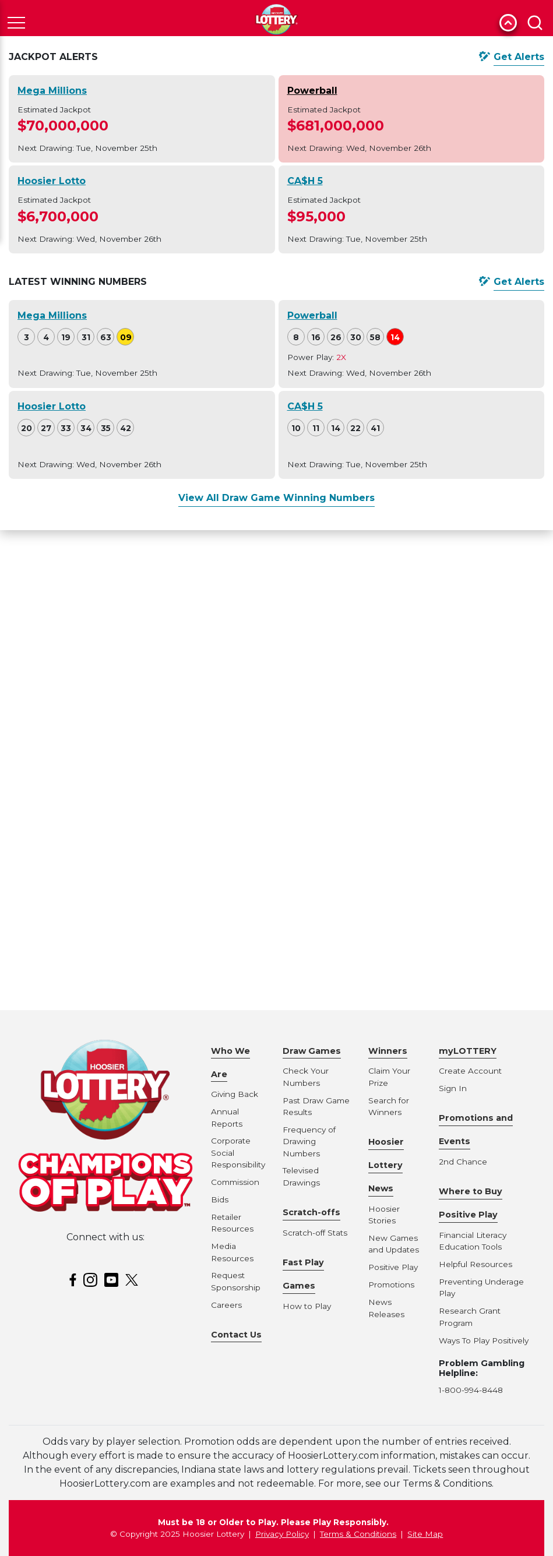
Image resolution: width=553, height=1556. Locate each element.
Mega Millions (52, 90)
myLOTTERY (467, 1051)
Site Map (425, 1534)
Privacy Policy (282, 1534)
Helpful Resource (473, 1264)
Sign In (453, 1088)
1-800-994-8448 (471, 1390)
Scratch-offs (311, 1212)
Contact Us (236, 1334)
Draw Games (312, 1051)
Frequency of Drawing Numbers (309, 1141)
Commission (235, 1182)
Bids (219, 1199)
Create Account (470, 1070)
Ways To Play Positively (484, 1340)
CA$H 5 (305, 180)
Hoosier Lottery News (386, 1165)
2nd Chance (463, 1161)
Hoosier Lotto (51, 180)
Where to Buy (470, 1191)
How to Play (307, 1306)
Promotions (391, 1284)
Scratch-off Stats (315, 1232)
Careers (226, 1305)
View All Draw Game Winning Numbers (276, 497)
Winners (387, 1051)
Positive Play (393, 1267)
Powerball (312, 90)
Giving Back (234, 1094)
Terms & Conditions (358, 1534)
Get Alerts (519, 56)
